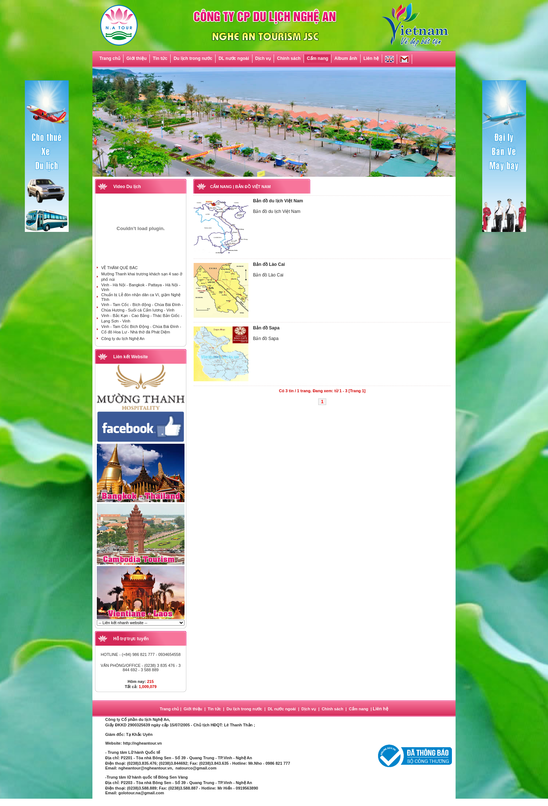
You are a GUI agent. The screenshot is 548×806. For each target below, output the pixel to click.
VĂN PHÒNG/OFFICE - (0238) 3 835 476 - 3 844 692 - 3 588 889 (141, 667)
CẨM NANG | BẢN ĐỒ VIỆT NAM (240, 186)
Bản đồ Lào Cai (269, 264)
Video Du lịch (127, 186)
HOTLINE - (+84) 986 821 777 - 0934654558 (141, 654)
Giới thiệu (136, 58)
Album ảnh (345, 58)
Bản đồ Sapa (266, 328)
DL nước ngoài (233, 58)
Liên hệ (371, 58)
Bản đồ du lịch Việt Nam (278, 200)
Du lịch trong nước (193, 58)
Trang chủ (109, 58)
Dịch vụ (263, 58)
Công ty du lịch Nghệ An (122, 338)
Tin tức (160, 58)
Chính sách (289, 58)
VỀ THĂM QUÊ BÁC (119, 268)
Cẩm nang (317, 58)
